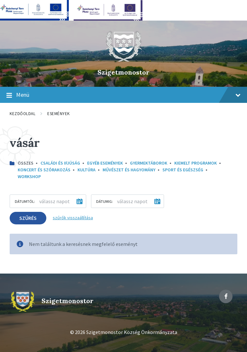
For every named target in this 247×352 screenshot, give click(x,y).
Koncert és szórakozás (44, 170)
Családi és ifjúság (60, 163)
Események (58, 113)
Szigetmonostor (123, 72)
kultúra (87, 170)
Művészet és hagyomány (129, 170)
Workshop (29, 176)
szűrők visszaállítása (73, 218)
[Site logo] (123, 61)
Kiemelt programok (195, 163)
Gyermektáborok (148, 163)
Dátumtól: (25, 201)
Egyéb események (105, 163)
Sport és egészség (182, 170)
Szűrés (28, 218)
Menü (123, 95)
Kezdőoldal (22, 113)
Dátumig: (104, 201)
